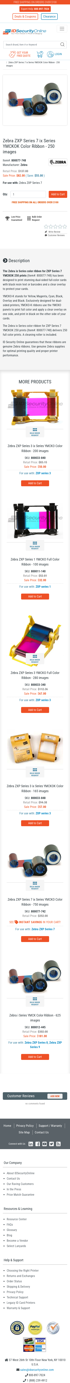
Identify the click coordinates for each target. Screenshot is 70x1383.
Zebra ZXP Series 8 (36, 1042)
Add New (55, 1096)
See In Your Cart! (35, 922)
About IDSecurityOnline (21, 1173)
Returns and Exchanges (21, 1276)
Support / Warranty (50, 1125)
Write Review (52, 232)
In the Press (14, 1189)
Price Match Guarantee (20, 1194)
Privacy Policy (25, 1125)
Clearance (49, 16)
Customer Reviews (55, 235)
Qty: (5, 194)
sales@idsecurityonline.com (37, 1370)
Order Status (14, 1281)
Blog (9, 1235)
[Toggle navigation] (62, 28)
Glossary (12, 1230)
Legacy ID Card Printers (21, 1302)
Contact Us (42, 1132)
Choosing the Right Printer (23, 1270)
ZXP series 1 (43, 586)
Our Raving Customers (20, 1184)
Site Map (24, 1132)
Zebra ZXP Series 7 (43, 929)
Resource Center (17, 1219)
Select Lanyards (16, 1246)
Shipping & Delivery (18, 1286)
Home (7, 1125)
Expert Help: (35, 8)
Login (54, 54)
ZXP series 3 (43, 473)
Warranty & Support (18, 1308)
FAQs (10, 1224)
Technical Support (17, 1297)
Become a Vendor (17, 1240)
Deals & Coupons (25, 16)
